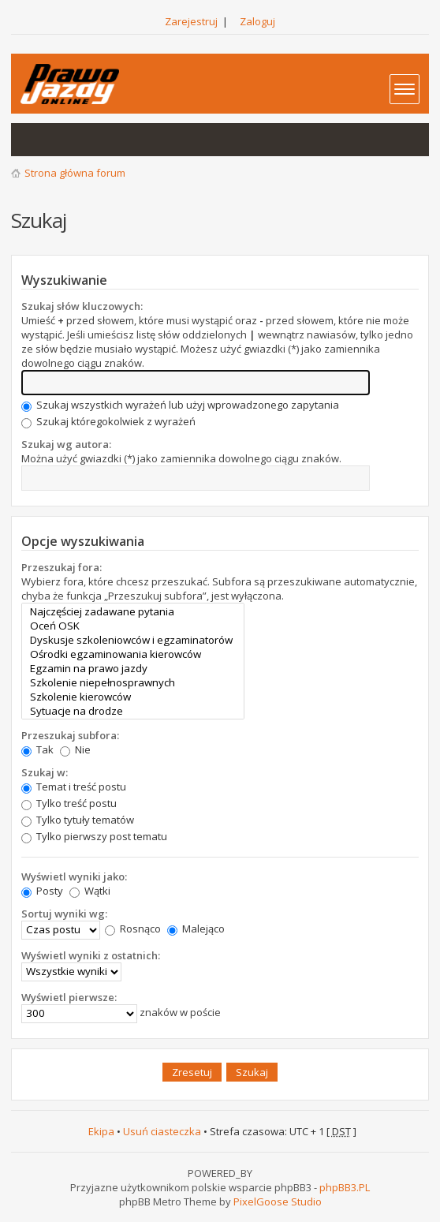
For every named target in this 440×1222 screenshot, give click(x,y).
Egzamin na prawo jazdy (133, 668)
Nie (75, 749)
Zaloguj (257, 21)
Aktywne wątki (63, 140)
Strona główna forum (74, 173)
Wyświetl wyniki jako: (74, 876)
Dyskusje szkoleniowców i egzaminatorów (133, 640)
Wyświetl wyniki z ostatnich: (90, 955)
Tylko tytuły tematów (77, 820)
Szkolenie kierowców (133, 696)
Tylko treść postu (69, 803)
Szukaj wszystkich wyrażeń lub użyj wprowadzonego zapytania (180, 405)
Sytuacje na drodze (133, 711)
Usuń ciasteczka (162, 1131)
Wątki (89, 891)
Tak (37, 749)
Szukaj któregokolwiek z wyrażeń (108, 421)
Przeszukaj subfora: (70, 735)
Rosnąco (133, 928)
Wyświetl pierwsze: (69, 997)
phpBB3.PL (344, 1187)
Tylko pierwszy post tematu (94, 836)
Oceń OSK (133, 625)
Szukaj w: (44, 772)
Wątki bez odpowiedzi (32, 140)
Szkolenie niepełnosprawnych (133, 682)
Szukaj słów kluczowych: (82, 306)
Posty (42, 891)
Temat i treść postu (73, 786)
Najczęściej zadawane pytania (133, 611)
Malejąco (196, 928)
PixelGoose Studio (277, 1201)
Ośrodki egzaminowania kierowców (133, 654)
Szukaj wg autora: (66, 444)
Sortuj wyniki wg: (64, 913)
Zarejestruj (191, 21)
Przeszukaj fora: (61, 567)
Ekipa (101, 1131)
